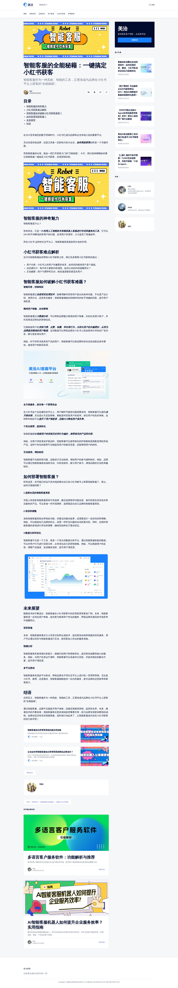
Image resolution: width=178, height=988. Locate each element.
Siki (41, 784)
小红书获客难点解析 (36, 110)
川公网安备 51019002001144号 (95, 982)
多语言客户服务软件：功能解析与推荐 (61, 857)
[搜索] (152, 5)
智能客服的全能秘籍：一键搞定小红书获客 (54, 802)
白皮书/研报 (61, 14)
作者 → (117, 177)
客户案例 (51, 14)
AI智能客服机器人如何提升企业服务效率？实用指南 (65, 925)
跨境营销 (71, 14)
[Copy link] (106, 92)
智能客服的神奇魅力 (36, 106)
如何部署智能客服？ (36, 116)
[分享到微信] (88, 92)
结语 (28, 123)
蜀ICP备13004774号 (113, 982)
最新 (25, 14)
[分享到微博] (100, 92)
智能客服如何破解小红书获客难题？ (44, 113)
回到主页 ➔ (43, 5)
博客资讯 (33, 14)
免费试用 (135, 40)
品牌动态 (42, 14)
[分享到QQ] (94, 92)
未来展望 (30, 120)
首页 (28, 802)
